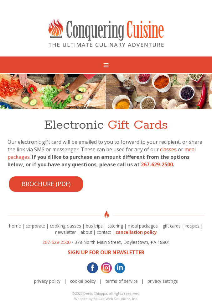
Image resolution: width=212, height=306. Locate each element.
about (86, 232)
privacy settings (162, 281)
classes (168, 149)
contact (104, 232)
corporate (35, 226)
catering (115, 226)
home (15, 226)
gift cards (172, 226)
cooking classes (65, 226)
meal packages (143, 226)
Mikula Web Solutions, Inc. (116, 298)
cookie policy (83, 281)
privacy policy (47, 281)
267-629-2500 (157, 164)
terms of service (122, 281)
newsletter (65, 232)
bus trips (94, 226)
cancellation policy (136, 232)
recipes (192, 226)
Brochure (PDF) (46, 184)
